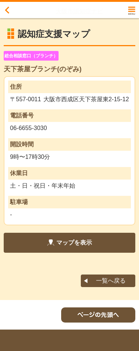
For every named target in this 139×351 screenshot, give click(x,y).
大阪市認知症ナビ (79, 11)
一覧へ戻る (111, 280)
